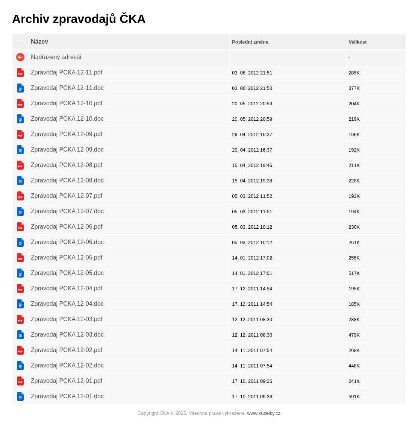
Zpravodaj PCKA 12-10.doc (67, 118)
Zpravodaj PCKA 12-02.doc (67, 365)
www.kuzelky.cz (263, 413)
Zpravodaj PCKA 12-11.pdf (66, 72)
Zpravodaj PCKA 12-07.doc (67, 211)
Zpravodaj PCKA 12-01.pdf (66, 381)
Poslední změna (250, 42)
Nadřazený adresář (56, 57)
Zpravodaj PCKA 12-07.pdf (66, 196)
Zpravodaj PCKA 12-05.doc (67, 273)
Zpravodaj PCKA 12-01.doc (67, 396)
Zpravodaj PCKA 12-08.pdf (66, 165)
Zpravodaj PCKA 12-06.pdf (66, 226)
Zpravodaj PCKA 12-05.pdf (66, 257)
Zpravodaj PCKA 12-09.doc (67, 149)
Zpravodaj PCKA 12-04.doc (67, 304)
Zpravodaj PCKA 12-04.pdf (66, 288)
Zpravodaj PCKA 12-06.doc (67, 242)
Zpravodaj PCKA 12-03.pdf (66, 319)
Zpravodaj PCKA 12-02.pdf (66, 350)
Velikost (357, 42)
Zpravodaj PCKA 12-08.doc (67, 180)
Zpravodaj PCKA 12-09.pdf (66, 134)
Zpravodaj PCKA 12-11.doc (67, 88)
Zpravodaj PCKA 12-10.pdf (66, 103)
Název (39, 41)
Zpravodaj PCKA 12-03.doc (67, 334)
